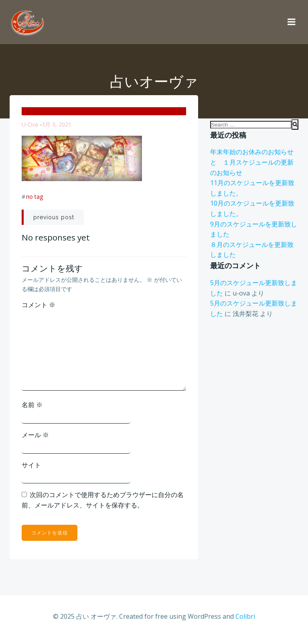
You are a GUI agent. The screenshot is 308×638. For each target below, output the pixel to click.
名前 (32, 404)
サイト (31, 465)
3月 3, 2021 (56, 124)
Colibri (245, 616)
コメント (38, 304)
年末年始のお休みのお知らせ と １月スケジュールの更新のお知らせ (255, 162)
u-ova (30, 124)
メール (35, 434)
